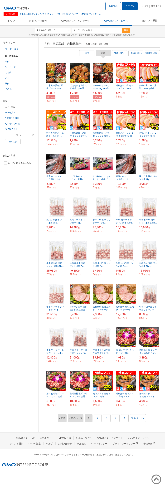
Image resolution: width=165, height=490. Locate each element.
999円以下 (10, 112)
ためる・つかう (38, 20)
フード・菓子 (12, 49)
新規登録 (113, 6)
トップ (11, 20)
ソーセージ (10, 67)
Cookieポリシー (99, 443)
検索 (126, 30)
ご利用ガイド (46, 438)
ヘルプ (145, 6)
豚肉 (7, 83)
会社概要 (149, 443)
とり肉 (8, 72)
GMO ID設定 (156, 6)
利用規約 (81, 443)
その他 (8, 89)
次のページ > (137, 418)
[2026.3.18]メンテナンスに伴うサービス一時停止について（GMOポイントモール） (61, 14)
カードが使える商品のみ (17, 163)
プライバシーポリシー (125, 443)
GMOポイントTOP (25, 438)
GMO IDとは (65, 438)
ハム (7, 78)
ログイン (129, 6)
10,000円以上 (11, 129)
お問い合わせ (65, 443)
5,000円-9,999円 (12, 123)
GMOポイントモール (116, 20)
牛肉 (7, 61)
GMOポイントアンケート (75, 20)
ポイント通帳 (150, 20)
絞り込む (13, 142)
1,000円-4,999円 (12, 118)
